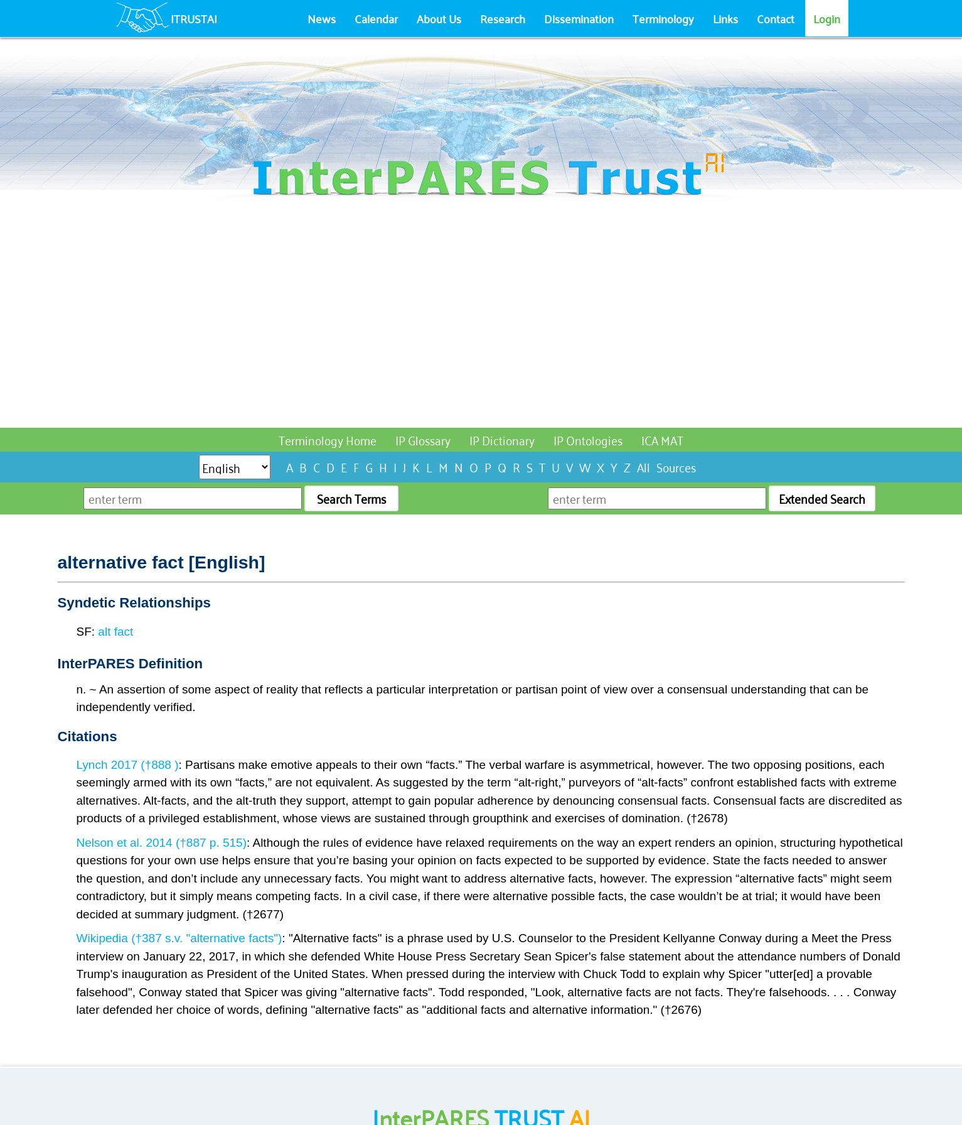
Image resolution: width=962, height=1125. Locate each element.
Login (826, 18)
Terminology (663, 18)
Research (502, 18)
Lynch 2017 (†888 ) (128, 764)
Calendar (376, 18)
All (643, 466)
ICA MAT (662, 439)
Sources (676, 466)
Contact (775, 18)
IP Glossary (423, 439)
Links (725, 18)
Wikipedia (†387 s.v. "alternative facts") (179, 938)
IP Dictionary (502, 439)
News (321, 18)
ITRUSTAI (194, 18)
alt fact (115, 631)
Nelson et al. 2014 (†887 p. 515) (162, 842)
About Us (439, 18)
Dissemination (579, 18)
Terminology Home (328, 439)
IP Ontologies (588, 439)
